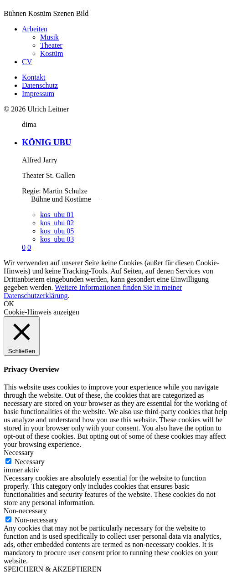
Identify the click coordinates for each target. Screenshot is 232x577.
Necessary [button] (19, 452)
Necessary (30, 462)
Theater (51, 45)
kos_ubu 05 (57, 231)
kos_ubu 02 (57, 223)
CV (27, 62)
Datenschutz (40, 85)
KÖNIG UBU (47, 142)
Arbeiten (34, 29)
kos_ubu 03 (57, 239)
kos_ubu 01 (57, 214)
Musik (49, 37)
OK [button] (9, 304)
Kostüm (51, 53)
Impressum (38, 93)
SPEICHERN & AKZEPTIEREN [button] (53, 569)
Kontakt (34, 77)
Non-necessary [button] (25, 511)
